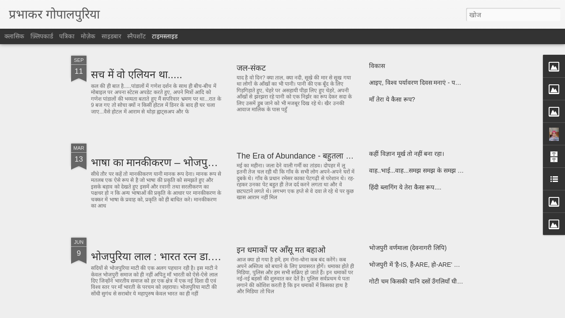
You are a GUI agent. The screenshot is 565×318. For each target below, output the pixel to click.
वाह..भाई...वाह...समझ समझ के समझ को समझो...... (429, 170)
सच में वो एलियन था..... (136, 74)
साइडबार (111, 36)
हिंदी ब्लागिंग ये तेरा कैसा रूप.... (405, 187)
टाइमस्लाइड (164, 36)
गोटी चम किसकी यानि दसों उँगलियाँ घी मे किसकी (425, 281)
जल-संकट (251, 68)
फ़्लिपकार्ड (41, 36)
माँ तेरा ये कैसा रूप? (392, 99)
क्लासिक (14, 36)
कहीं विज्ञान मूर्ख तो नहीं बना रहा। (406, 153)
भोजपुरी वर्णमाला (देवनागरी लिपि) (408, 247)
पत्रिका (67, 36)
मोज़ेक (88, 36)
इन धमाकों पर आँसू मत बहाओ (281, 250)
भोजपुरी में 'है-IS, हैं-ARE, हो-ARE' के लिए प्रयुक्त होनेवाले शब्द (442, 264)
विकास (377, 65)
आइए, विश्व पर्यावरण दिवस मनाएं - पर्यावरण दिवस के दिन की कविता (448, 82)
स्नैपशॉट (136, 36)
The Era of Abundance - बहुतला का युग (301, 155)
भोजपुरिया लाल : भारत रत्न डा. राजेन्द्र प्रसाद (177, 256)
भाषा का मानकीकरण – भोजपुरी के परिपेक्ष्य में (179, 162)
